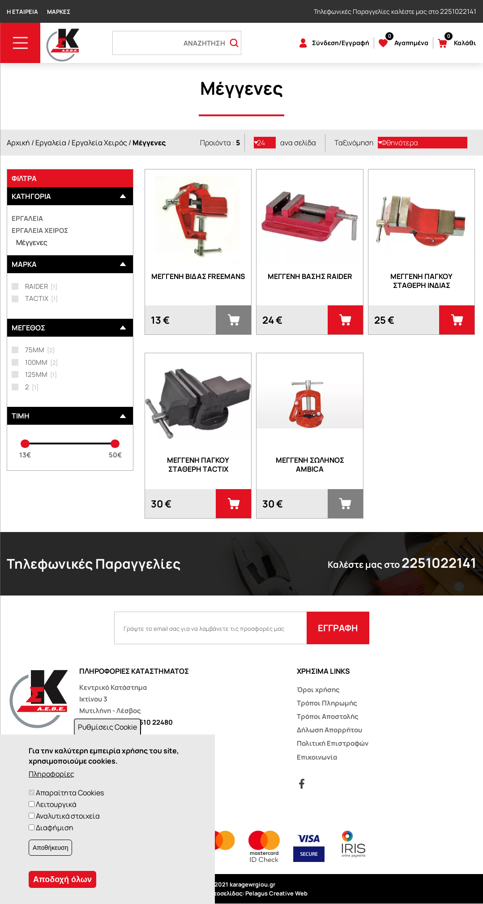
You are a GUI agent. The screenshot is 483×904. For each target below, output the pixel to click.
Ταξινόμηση (353, 142)
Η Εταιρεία (22, 12)
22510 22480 (152, 722)
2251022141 (458, 11)
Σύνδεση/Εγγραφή (340, 42)
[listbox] (265, 142)
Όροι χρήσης (318, 689)
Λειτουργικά (56, 804)
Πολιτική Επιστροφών (332, 743)
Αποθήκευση (50, 847)
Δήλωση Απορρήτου (329, 730)
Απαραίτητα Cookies (70, 793)
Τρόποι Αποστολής (328, 716)
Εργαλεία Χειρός (99, 143)
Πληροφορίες (51, 774)
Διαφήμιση (54, 827)
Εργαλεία (50, 143)
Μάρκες (58, 12)
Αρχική (18, 143)
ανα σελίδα (298, 142)
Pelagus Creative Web (276, 893)
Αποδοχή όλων (62, 879)
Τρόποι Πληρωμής (327, 703)
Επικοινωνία (317, 757)
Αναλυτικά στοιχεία (68, 816)
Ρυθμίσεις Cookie (107, 727)
